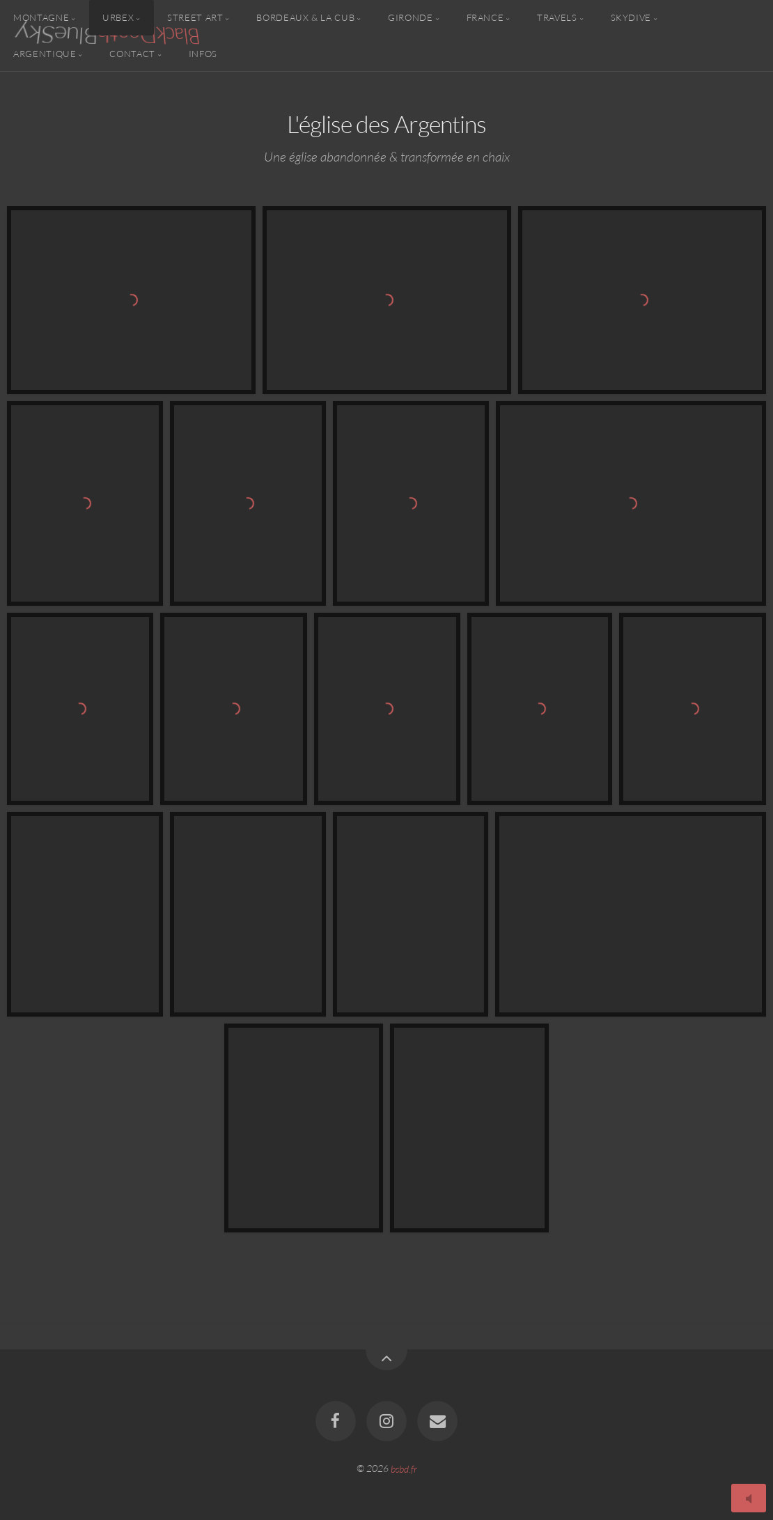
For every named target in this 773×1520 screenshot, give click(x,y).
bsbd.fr (404, 1468)
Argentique (44, 52)
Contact (132, 52)
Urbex (118, 17)
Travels (557, 17)
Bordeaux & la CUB (305, 17)
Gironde (410, 17)
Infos (203, 52)
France (485, 17)
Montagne (41, 17)
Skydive (631, 17)
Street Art (195, 17)
